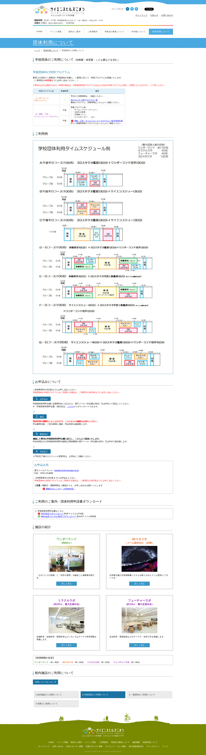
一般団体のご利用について (143, 694)
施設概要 (136, 742)
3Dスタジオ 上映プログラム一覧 (84, 100)
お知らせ (154, 15)
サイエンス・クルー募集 (115, 746)
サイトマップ (141, 15)
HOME (39, 31)
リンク (165, 746)
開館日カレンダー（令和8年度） (60, 489)
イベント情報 (56, 32)
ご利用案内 (92, 32)
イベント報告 (90, 742)
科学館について (138, 32)
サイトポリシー (153, 746)
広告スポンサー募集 (74, 746)
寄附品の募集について (114, 32)
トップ (37, 50)
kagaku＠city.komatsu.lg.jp (66, 470)
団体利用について (160, 31)
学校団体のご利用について (96, 694)
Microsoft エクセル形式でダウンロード (58, 516)
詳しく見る (67, 583)
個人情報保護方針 (136, 746)
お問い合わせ (167, 15)
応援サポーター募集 (94, 746)
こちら (70, 406)
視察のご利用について (47, 703)
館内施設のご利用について (49, 694)
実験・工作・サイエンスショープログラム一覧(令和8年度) (98, 121)
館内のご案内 (74, 32)
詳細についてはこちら (44, 682)
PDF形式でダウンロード (52, 514)
